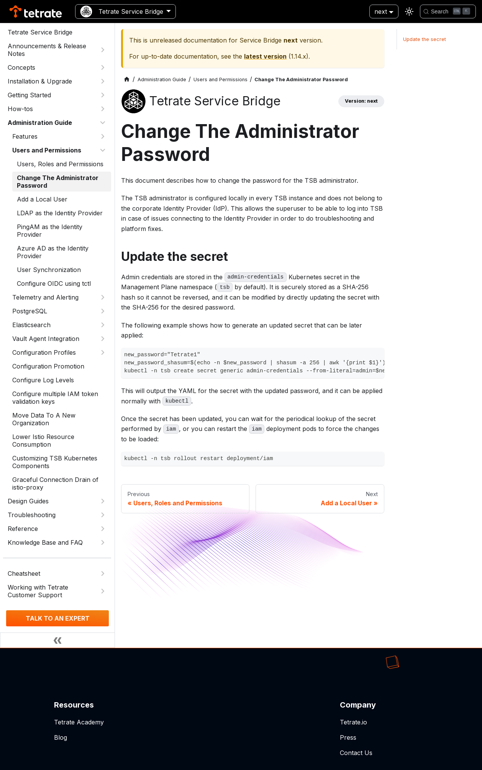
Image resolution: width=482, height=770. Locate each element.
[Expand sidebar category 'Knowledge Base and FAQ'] (102, 542)
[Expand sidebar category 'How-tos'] (102, 109)
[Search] (448, 11)
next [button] (380, 11)
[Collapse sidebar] (57, 640)
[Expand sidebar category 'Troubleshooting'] (102, 515)
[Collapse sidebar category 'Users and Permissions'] (102, 150)
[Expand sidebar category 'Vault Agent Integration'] (102, 339)
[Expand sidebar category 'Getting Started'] (102, 95)
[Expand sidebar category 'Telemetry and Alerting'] (102, 297)
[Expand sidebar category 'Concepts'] (102, 67)
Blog (60, 737)
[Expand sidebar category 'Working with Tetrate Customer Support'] (102, 591)
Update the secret (424, 39)
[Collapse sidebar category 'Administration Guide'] (102, 122)
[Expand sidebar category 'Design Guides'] (102, 501)
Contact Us (356, 753)
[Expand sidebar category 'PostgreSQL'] (102, 311)
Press (348, 737)
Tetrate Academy (79, 722)
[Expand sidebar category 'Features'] (102, 136)
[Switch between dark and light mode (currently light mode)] (409, 11)
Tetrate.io (353, 722)
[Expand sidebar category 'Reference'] (102, 529)
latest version (265, 56)
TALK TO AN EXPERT (58, 618)
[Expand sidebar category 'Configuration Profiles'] (102, 352)
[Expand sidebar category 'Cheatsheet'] (102, 573)
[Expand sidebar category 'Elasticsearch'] (102, 325)
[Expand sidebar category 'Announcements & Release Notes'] (102, 50)
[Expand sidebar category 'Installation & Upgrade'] (102, 81)
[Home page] (127, 79)
